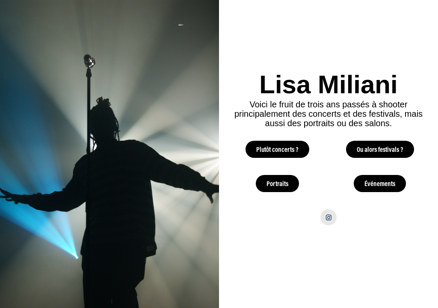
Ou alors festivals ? (380, 149)
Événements (379, 183)
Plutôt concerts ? (277, 149)
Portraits (277, 183)
